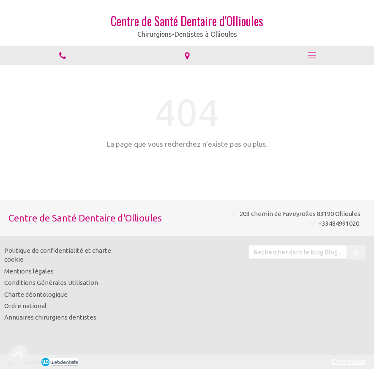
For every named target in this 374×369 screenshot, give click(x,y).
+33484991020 (339, 223)
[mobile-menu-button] (311, 55)
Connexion (349, 361)
